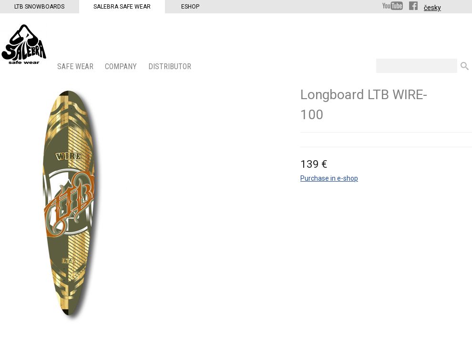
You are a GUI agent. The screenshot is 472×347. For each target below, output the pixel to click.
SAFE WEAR (76, 66)
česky (432, 7)
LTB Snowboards (39, 6)
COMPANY (122, 66)
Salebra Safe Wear (122, 6)
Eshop (190, 6)
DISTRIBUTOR (170, 66)
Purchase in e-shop (329, 178)
